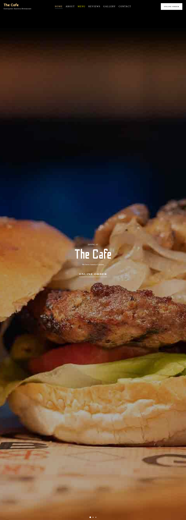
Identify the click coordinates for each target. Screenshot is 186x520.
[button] (90, 517)
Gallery (109, 6)
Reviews (94, 6)
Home (59, 6)
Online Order (171, 6)
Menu (81, 6)
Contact (125, 6)
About (70, 6)
